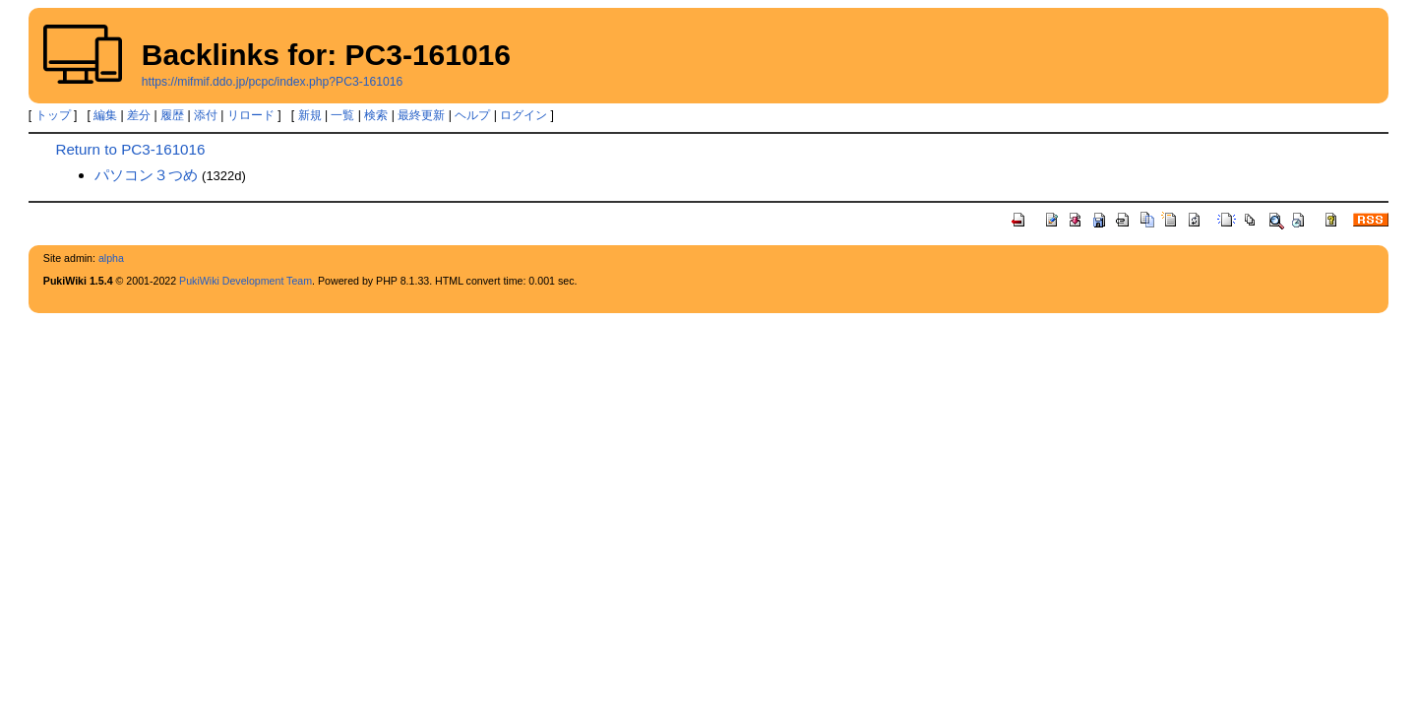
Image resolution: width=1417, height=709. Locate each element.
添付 (205, 115)
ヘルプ (472, 115)
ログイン (523, 115)
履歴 (172, 115)
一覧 (342, 115)
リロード (251, 115)
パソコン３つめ (146, 174)
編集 (105, 115)
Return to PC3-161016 (130, 149)
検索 (376, 115)
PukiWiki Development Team (245, 281)
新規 (310, 115)
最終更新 (421, 115)
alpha (111, 258)
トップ (53, 115)
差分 (139, 115)
